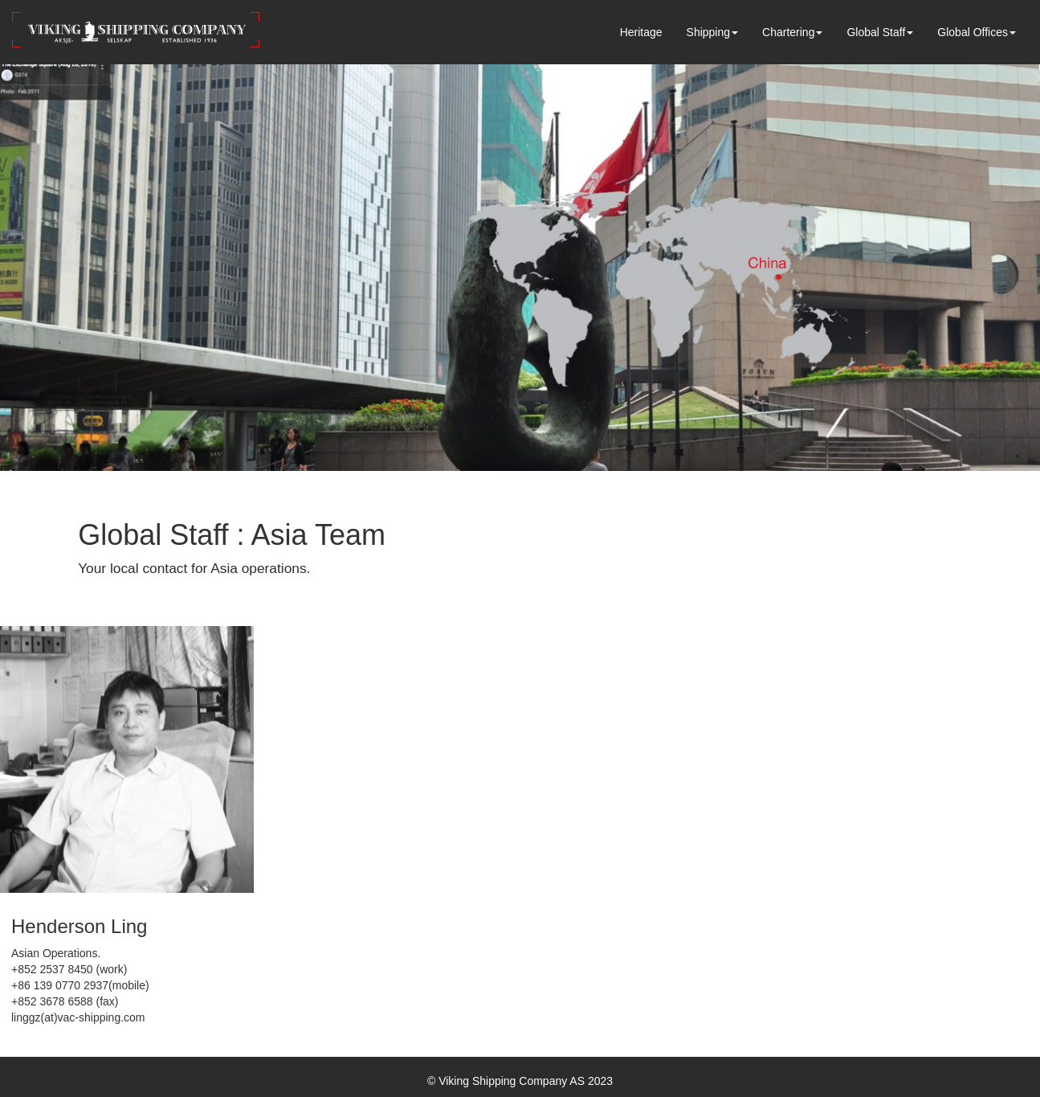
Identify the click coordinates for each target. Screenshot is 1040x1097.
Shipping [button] (713, 32)
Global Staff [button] (879, 32)
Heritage (641, 32)
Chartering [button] (792, 32)
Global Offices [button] (976, 32)
